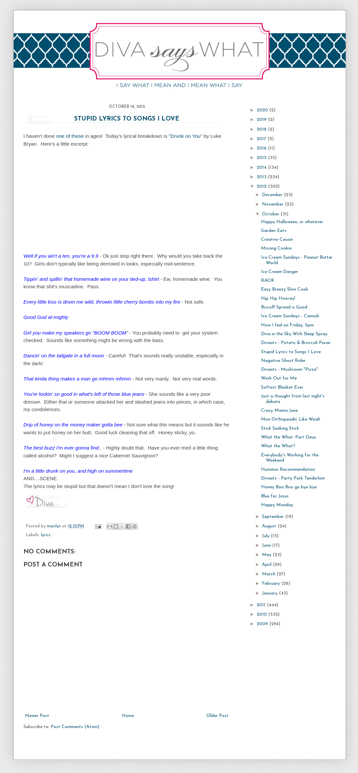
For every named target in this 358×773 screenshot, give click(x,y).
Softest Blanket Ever (282, 387)
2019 (262, 119)
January (270, 593)
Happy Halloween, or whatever (292, 222)
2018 (262, 129)
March (269, 574)
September (273, 516)
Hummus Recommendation (288, 469)
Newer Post (37, 715)
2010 (262, 614)
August (270, 526)
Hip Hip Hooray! (278, 298)
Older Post (217, 715)
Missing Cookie (276, 248)
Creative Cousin (277, 239)
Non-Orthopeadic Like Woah (290, 419)
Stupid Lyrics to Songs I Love (126, 119)
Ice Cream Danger (279, 271)
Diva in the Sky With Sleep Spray (294, 334)
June (267, 545)
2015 (262, 157)
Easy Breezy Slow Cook (284, 289)
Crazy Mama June (279, 410)
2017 (262, 138)
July (266, 536)
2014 (262, 167)
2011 (262, 605)
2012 (262, 186)
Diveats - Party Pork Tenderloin (293, 478)
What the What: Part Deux (288, 437)
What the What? (278, 446)
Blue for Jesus (275, 496)
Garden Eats (273, 230)
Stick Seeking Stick (280, 428)
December (273, 195)
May (267, 554)
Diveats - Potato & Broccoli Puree (295, 342)
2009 (263, 624)
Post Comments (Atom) (75, 726)
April (267, 564)
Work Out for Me (279, 378)
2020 (263, 110)
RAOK (267, 280)
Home (128, 715)
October (271, 214)
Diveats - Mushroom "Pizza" (289, 369)
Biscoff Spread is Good (284, 307)
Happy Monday (277, 505)
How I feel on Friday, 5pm (287, 325)
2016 (262, 148)
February (271, 583)
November (273, 204)
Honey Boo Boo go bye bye (289, 487)
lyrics (45, 535)
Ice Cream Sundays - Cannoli (290, 316)
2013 (262, 177)
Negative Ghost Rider (283, 360)
